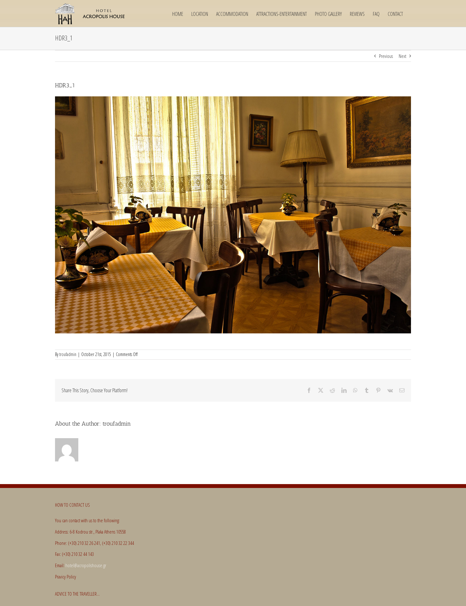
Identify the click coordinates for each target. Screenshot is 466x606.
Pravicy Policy (65, 576)
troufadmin (67, 354)
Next (402, 56)
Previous (386, 56)
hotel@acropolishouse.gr (85, 565)
